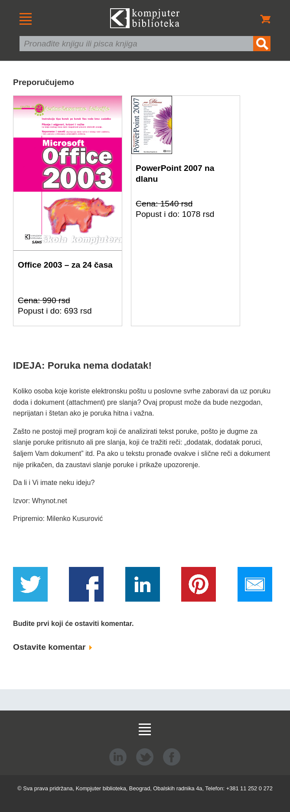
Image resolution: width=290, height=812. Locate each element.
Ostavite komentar (52, 647)
